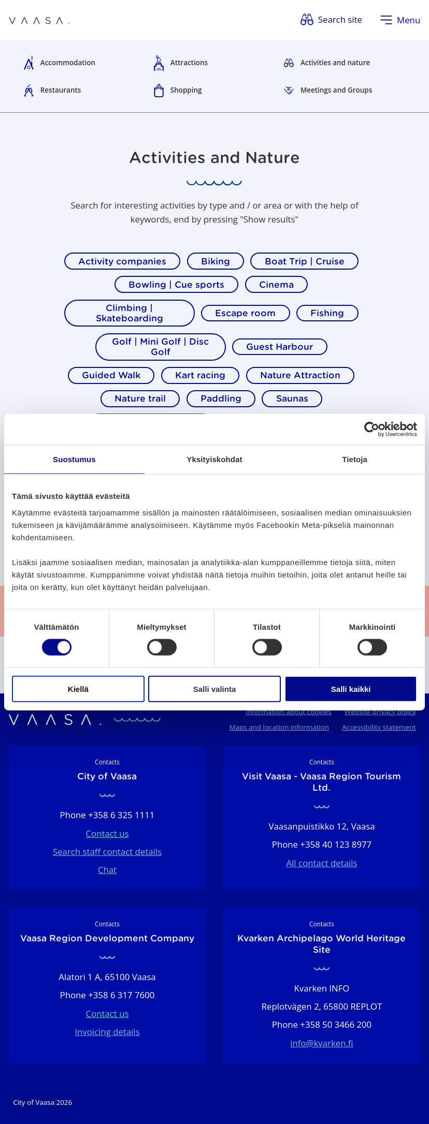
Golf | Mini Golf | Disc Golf (160, 346)
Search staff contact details (107, 851)
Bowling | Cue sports (176, 284)
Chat (107, 870)
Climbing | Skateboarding (129, 313)
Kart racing (200, 375)
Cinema (276, 284)
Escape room (245, 313)
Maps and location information (279, 727)
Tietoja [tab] (354, 459)
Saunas (292, 398)
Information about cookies (288, 711)
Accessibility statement (379, 727)
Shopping (186, 90)
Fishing (327, 313)
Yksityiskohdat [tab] (214, 459)
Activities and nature (335, 62)
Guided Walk (111, 375)
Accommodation (67, 62)
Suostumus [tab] (74, 459)
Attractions (189, 62)
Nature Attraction (300, 375)
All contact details (321, 863)
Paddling (221, 398)
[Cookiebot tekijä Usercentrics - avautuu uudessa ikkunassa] (371, 429)
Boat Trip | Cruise (305, 261)
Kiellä (78, 688)
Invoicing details (107, 1032)
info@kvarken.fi (321, 1043)
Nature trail (140, 398)
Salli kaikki (351, 688)
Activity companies (122, 261)
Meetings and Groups (336, 90)
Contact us (107, 833)
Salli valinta (214, 688)
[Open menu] (400, 19)
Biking (215, 261)
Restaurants (60, 90)
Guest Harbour (279, 347)
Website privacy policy (380, 711)
